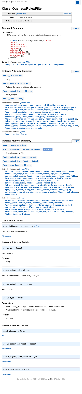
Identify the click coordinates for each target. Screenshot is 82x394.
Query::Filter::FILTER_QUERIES (20, 69)
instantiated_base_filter (46, 188)
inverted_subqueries (15, 190)
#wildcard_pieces (21, 223)
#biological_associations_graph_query (57, 112)
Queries (13, 2)
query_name (30, 197)
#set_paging (65, 197)
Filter (38, 236)
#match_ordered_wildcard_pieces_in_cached (50, 213)
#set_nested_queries (47, 197)
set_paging (10, 200)
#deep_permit (46, 185)
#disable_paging (63, 185)
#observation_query (14, 127)
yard (49, 390)
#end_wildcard (55, 211)
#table (8, 223)
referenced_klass (25, 216)
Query (22, 138)
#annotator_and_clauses (62, 178)
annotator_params (40, 181)
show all (67, 14)
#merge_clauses (34, 190)
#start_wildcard (65, 221)
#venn (75, 132)
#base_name (67, 208)
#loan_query (52, 124)
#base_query (11, 211)
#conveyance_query (51, 117)
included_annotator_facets (18, 188)
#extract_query (54, 122)
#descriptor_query (57, 120)
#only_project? (38, 193)
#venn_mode (36, 134)
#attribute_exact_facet (52, 183)
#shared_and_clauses (27, 200)
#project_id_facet (14, 197)
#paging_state (12, 195)
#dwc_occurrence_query (34, 122)
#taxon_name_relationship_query (55, 132)
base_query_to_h (31, 185)
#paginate (61, 127)
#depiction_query (37, 120)
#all (7, 178)
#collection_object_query (44, 115)
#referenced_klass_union (17, 221)
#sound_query (11, 132)
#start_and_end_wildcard (43, 221)
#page (52, 127)
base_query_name (13, 185)
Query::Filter (21, 14)
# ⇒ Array (13, 103)
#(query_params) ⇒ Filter (22, 156)
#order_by (31, 127)
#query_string (12, 140)
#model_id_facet (52, 190)
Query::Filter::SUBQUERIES (51, 69)
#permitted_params (38, 195)
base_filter (71, 183)
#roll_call (71, 129)
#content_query (66, 115)
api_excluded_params (15, 183)
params (24, 195)
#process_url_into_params (61, 195)
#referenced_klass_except (18, 218)
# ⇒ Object (13, 80)
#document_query (13, 122)
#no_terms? (10, 216)
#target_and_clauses (68, 200)
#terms (24, 140)
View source (6, 245)
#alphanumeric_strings (38, 208)
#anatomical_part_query (17, 110)
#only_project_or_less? (59, 193)
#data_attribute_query (16, 120)
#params (71, 127)
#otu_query (42, 127)
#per (7, 129)
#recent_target (56, 129)
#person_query (18, 129)
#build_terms (25, 211)
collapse (76, 28)
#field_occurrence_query (17, 124)
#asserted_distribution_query (51, 110)
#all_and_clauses (19, 178)
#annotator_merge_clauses (18, 181)
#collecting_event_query (17, 115)
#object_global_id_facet (17, 193)
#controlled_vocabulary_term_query (22, 117)
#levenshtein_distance (16, 213)
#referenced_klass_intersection (48, 218)
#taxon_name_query (29, 132)
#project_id (32, 129)
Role (20, 2)
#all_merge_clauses (39, 178)
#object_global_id (68, 124)
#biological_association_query (20, 112)
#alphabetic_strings (15, 208)
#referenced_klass (45, 216)
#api (32, 110)
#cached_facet (40, 211)
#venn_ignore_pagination (17, 134)
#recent (43, 129)
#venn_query (11, 202)
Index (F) (5, 2)
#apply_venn (33, 183)
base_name (56, 208)
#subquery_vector (47, 200)
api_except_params (60, 181)
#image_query (37, 124)
